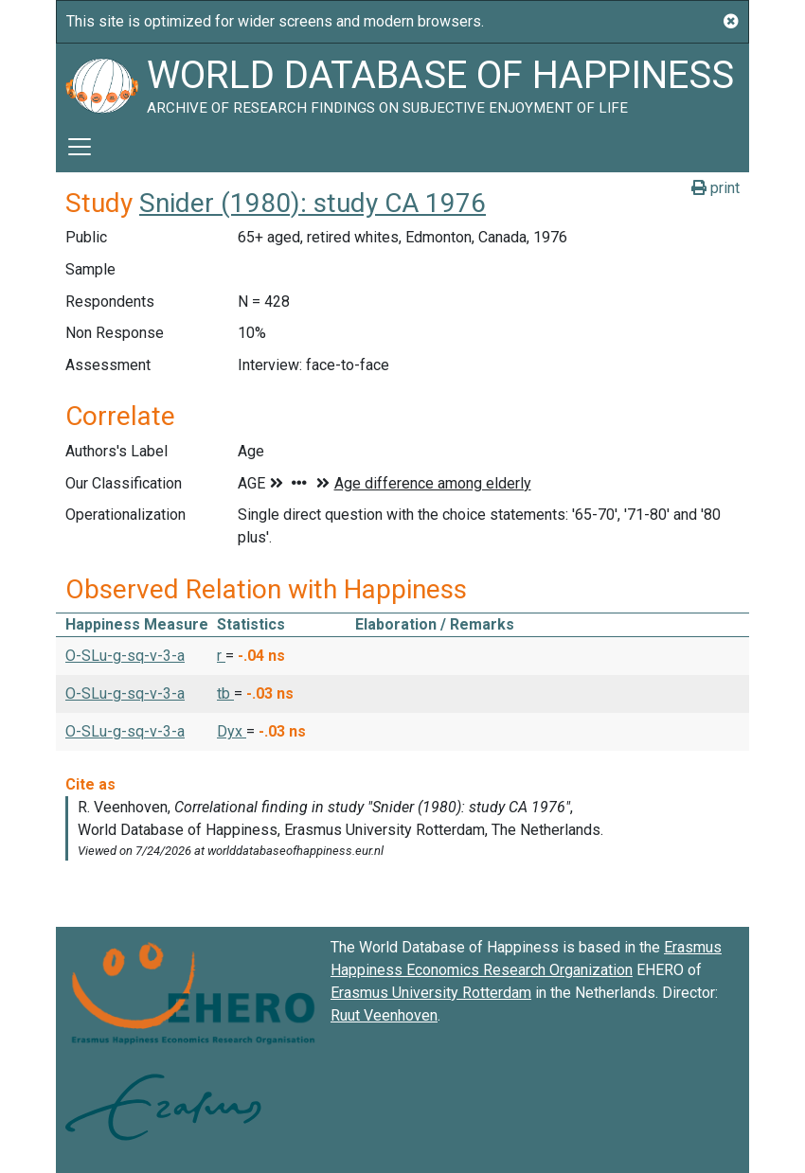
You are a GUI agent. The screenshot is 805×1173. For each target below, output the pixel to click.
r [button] (221, 656)
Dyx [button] (231, 731)
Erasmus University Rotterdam (431, 993)
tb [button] (225, 693)
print (715, 188)
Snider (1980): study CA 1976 (312, 203)
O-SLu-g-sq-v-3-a (125, 656)
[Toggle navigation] (79, 147)
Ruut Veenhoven (384, 1015)
